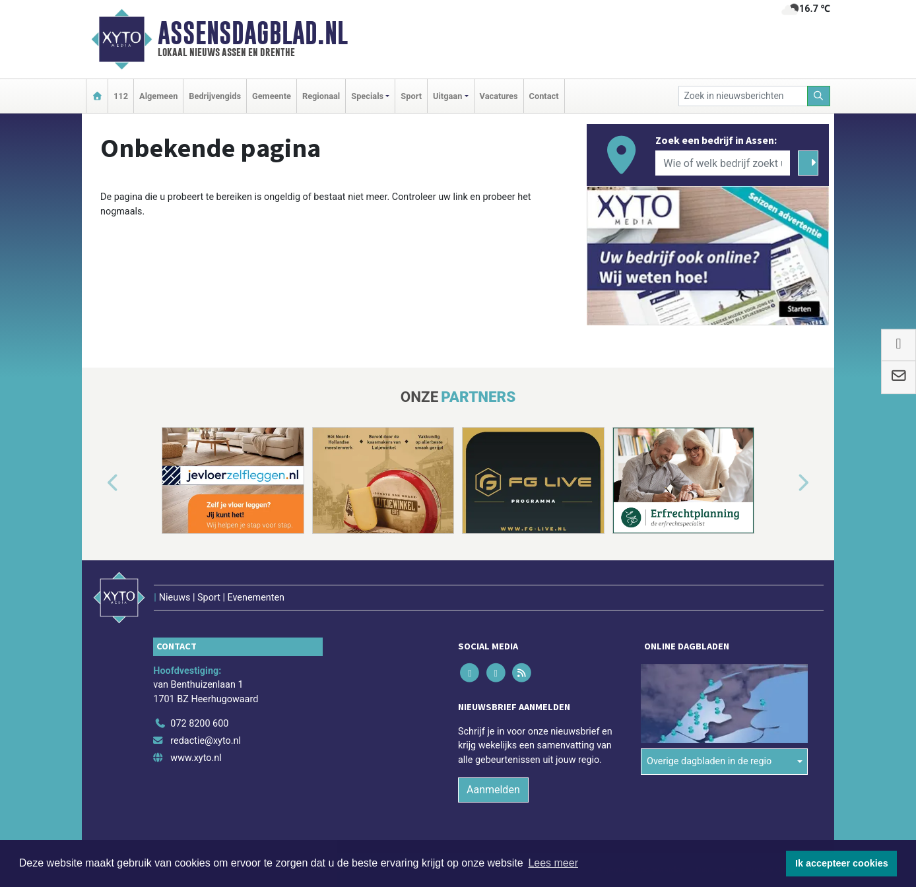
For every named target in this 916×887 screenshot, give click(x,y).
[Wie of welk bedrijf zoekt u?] (722, 163)
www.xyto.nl (195, 758)
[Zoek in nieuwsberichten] (743, 96)
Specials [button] (367, 96)
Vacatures (499, 96)
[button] (98, 483)
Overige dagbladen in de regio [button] (709, 761)
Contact (544, 96)
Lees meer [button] (553, 863)
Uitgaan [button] (447, 96)
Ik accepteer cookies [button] (841, 863)
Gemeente (271, 96)
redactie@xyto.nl (205, 740)
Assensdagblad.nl (253, 33)
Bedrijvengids (215, 96)
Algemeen (158, 96)
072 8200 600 (199, 723)
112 (121, 96)
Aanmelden (493, 789)
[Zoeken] (819, 96)
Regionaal (321, 96)
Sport (411, 96)
